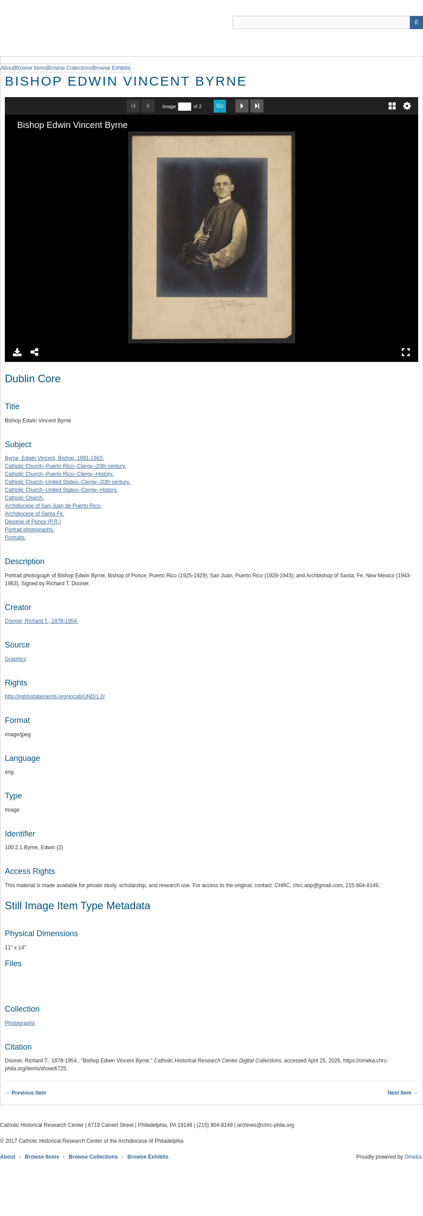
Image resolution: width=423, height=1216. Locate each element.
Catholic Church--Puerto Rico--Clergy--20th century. (65, 466)
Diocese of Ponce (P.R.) (33, 522)
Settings (407, 106)
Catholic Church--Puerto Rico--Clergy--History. (59, 474)
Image (169, 106)
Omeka (413, 1157)
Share (34, 352)
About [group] (7, 68)
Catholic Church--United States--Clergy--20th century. (67, 482)
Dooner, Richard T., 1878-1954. (41, 621)
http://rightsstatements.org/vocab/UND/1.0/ (55, 696)
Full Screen (405, 352)
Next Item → (403, 1093)
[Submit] (416, 22)
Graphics (15, 659)
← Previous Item (25, 1093)
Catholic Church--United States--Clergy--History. (61, 490)
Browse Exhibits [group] (111, 68)
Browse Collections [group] (69, 68)
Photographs (20, 1023)
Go (219, 106)
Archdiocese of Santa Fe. (34, 514)
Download (17, 352)
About (7, 1157)
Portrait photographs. (29, 530)
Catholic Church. (24, 498)
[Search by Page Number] (184, 106)
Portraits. (15, 538)
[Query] (328, 22)
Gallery (392, 106)
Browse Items (42, 1157)
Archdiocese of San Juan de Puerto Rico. (53, 506)
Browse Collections (93, 1157)
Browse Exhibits (147, 1157)
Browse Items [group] (31, 68)
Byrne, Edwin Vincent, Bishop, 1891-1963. (54, 458)
